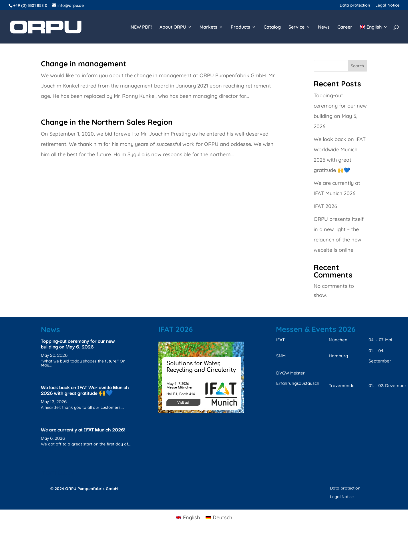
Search (357, 65)
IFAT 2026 (325, 206)
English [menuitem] (191, 517)
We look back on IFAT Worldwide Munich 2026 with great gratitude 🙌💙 (85, 390)
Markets (208, 27)
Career (344, 27)
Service (296, 27)
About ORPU (173, 27)
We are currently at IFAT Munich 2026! (83, 429)
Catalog (272, 27)
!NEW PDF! (141, 27)
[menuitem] (373, 34)
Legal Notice (387, 5)
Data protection (355, 5)
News (324, 27)
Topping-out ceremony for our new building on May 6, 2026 (78, 343)
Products (240, 27)
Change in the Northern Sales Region (107, 122)
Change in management (83, 63)
